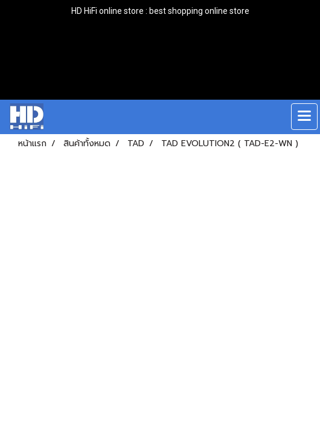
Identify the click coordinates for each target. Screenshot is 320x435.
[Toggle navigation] (304, 116)
